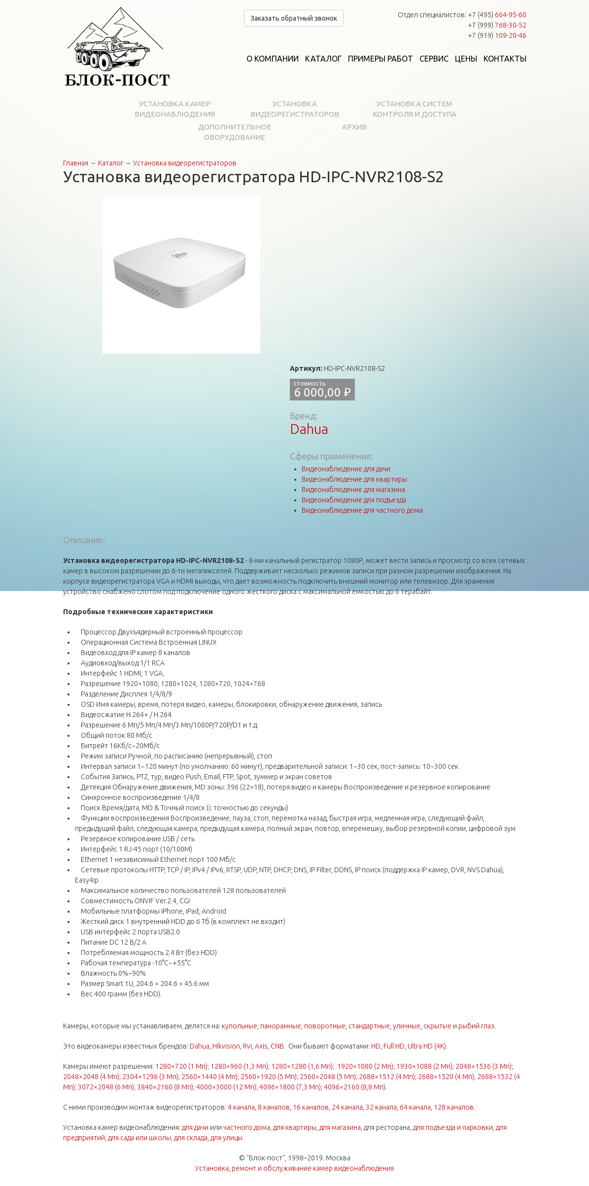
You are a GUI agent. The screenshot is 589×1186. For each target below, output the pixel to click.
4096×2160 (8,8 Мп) (354, 1087)
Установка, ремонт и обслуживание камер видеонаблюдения (294, 1168)
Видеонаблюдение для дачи (346, 469)
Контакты (505, 58)
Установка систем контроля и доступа (414, 108)
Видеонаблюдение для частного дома (362, 510)
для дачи (195, 1127)
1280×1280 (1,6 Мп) (302, 1066)
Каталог (323, 58)
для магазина (340, 1127)
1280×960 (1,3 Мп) (239, 1066)
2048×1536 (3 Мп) (483, 1066)
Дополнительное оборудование (234, 132)
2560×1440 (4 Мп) (209, 1077)
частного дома (246, 1127)
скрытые (437, 1026)
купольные (239, 1026)
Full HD (394, 1046)
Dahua (309, 428)
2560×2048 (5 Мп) (328, 1077)
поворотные (325, 1026)
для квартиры (294, 1127)
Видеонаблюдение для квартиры (354, 479)
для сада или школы (139, 1138)
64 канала (415, 1107)
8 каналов (274, 1107)
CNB (277, 1046)
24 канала (347, 1107)
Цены (466, 58)
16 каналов (311, 1107)
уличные (406, 1026)
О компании (272, 58)
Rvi (247, 1046)
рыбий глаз (476, 1026)
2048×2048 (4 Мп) (91, 1077)
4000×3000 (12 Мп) (226, 1087)
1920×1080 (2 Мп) (365, 1066)
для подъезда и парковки (453, 1127)
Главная (75, 163)
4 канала (241, 1107)
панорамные (280, 1026)
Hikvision (226, 1046)
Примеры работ (380, 58)
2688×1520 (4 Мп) (446, 1077)
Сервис (434, 58)
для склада (191, 1138)
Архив (354, 127)
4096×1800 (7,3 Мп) (290, 1087)
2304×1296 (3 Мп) (150, 1077)
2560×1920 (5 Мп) (269, 1077)
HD (376, 1046)
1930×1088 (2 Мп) (424, 1066)
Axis (261, 1046)
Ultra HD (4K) (427, 1046)
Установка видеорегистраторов (294, 108)
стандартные (369, 1026)
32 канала (381, 1107)
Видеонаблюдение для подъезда (354, 500)
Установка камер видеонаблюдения (175, 108)
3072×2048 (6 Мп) (106, 1087)
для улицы (226, 1138)
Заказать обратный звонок (293, 18)
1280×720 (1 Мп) (181, 1066)
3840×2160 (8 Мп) (165, 1087)
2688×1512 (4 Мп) (387, 1077)
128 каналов (454, 1107)
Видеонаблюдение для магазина (353, 490)
